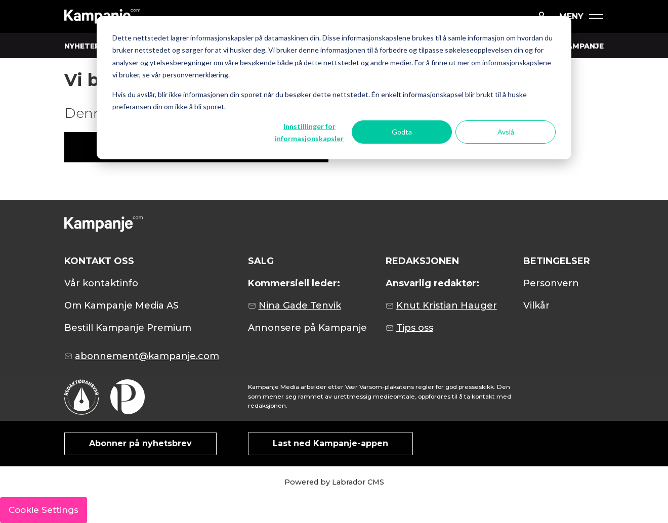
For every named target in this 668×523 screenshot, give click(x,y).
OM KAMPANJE (575, 46)
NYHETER (82, 46)
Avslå (505, 131)
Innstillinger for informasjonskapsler (309, 132)
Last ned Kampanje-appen (330, 443)
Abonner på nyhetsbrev (140, 443)
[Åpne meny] (581, 16)
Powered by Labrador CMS (334, 482)
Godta (402, 131)
